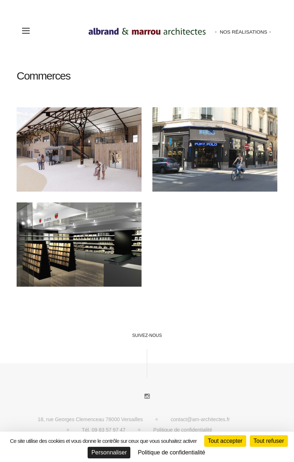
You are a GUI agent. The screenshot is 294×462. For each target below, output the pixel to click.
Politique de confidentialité (182, 430)
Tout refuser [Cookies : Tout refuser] (268, 441)
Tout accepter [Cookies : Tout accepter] (225, 441)
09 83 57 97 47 (108, 430)
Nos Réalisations (243, 32)
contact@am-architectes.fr (200, 419)
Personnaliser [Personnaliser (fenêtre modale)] (109, 452)
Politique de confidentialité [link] (171, 452)
